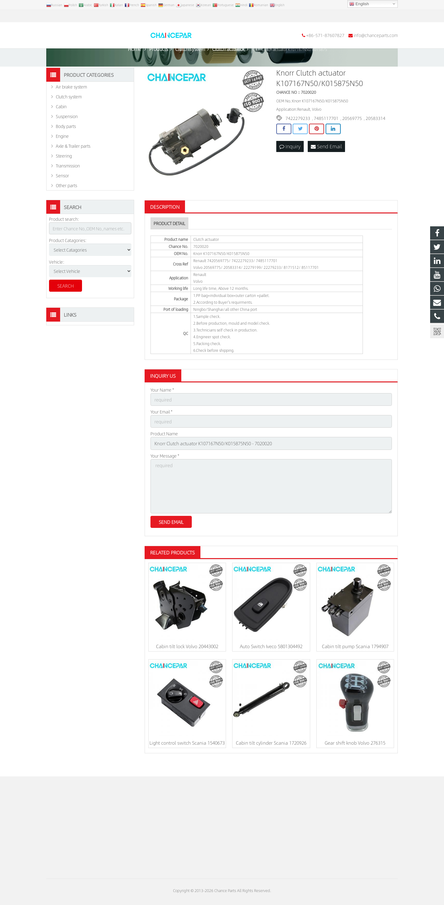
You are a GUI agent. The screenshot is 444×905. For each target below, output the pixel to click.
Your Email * (161, 427)
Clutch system (69, 113)
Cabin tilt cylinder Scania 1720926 (271, 755)
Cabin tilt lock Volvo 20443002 (187, 658)
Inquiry (290, 163)
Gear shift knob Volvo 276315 (355, 755)
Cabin (61, 123)
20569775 (352, 135)
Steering (64, 172)
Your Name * (162, 406)
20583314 (375, 135)
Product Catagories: (68, 256)
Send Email (326, 163)
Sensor (62, 192)
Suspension (67, 133)
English (359, 4)
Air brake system (71, 103)
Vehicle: (56, 278)
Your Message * (164, 470)
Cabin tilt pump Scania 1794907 (355, 658)
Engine (62, 152)
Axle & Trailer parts (73, 162)
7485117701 (326, 135)
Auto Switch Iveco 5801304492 (271, 658)
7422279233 (298, 135)
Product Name (164, 449)
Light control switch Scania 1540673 (187, 755)
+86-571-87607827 (70, 16)
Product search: (64, 235)
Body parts (66, 142)
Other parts (66, 202)
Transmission (68, 182)
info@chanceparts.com (120, 16)
